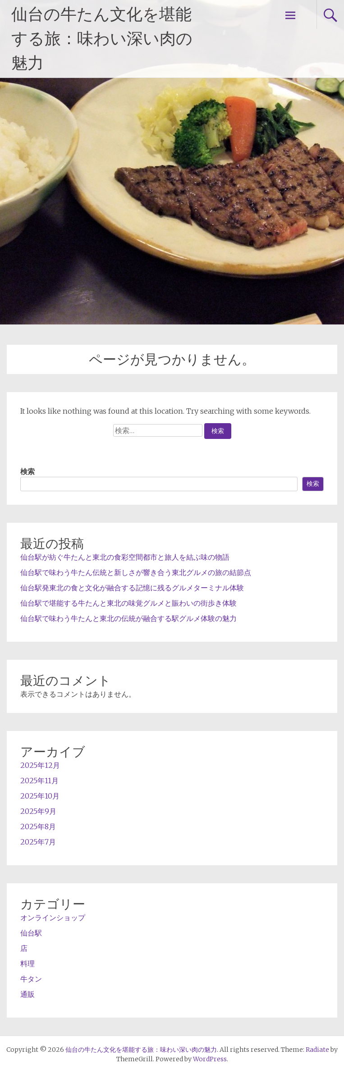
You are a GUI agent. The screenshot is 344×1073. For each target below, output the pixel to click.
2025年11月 (39, 780)
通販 (27, 994)
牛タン (31, 978)
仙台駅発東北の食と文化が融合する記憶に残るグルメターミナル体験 (132, 587)
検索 (27, 471)
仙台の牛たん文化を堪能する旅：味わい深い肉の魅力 (102, 39)
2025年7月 (38, 841)
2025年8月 (38, 826)
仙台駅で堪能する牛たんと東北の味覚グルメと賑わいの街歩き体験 (128, 602)
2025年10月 (40, 795)
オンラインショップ (52, 917)
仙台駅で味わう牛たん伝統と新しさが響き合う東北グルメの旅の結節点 (135, 572)
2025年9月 (38, 811)
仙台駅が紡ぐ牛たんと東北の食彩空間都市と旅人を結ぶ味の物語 (124, 557)
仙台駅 (31, 932)
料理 (27, 963)
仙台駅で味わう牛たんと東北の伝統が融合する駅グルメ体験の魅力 (128, 618)
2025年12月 (40, 765)
